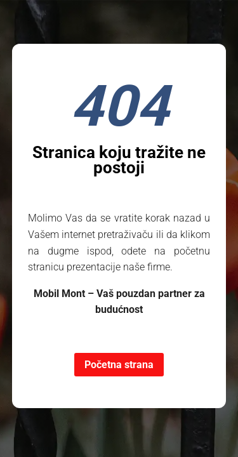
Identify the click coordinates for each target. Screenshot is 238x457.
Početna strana (119, 365)
